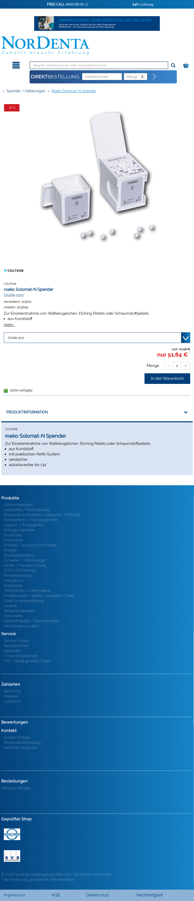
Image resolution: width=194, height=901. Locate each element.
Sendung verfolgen (16, 788)
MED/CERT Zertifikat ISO (12, 834)
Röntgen (10, 550)
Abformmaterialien (18, 505)
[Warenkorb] (186, 64)
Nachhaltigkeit (150, 895)
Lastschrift (12, 701)
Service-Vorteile (16, 641)
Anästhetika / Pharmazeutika (27, 510)
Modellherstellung (18, 575)
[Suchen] (173, 65)
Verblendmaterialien (19, 611)
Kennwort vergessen (20, 748)
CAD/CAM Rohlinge (20, 570)
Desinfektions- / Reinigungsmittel (30, 520)
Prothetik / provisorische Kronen (30, 545)
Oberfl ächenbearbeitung (23, 601)
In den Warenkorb (167, 378)
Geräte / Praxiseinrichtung (25, 565)
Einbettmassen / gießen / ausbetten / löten (39, 596)
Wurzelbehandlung (19, 555)
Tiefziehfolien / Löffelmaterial (27, 591)
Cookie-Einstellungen (21, 656)
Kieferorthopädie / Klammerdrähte (31, 621)
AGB (56, 895)
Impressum (14, 895)
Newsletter (12, 651)
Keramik (10, 606)
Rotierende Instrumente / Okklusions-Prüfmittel (42, 515)
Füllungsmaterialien (19, 530)
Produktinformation (27, 412)
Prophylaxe (13, 535)
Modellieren (13, 586)
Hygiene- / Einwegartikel (24, 525)
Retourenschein (16, 646)
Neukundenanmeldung (22, 743)
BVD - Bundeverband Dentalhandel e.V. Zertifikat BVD (12, 856)
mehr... (9, 324)
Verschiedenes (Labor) (21, 626)
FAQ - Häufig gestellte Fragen (27, 661)
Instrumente (13, 540)
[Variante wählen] (97, 337)
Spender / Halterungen (26, 91)
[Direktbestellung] (154, 77)
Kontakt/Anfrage (17, 737)
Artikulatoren (14, 581)
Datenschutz (97, 895)
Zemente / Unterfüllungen (25, 560)
